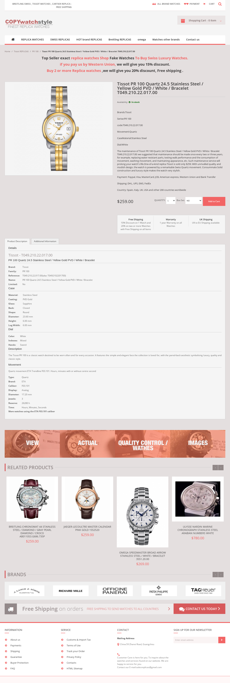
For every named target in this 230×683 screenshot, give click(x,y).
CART (212, 3)
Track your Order (76, 651)
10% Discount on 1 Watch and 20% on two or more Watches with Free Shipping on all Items (135, 224)
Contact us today (199, 609)
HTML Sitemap (74, 668)
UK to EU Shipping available (206, 221)
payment (195, 3)
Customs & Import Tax (79, 639)
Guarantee (16, 657)
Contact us (192, 39)
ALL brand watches (168, 3)
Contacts (71, 662)
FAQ (12, 668)
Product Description (17, 241)
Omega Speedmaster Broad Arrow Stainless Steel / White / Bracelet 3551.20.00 (142, 556)
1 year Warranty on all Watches (171, 222)
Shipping (15, 651)
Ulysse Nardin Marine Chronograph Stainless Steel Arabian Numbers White (198, 530)
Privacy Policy (74, 657)
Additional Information (45, 241)
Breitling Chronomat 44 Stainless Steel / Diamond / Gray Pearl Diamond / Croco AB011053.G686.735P (32, 531)
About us (15, 639)
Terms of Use (73, 645)
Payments (15, 645)
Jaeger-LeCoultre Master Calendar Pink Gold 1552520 (87, 528)
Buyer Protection (19, 662)
